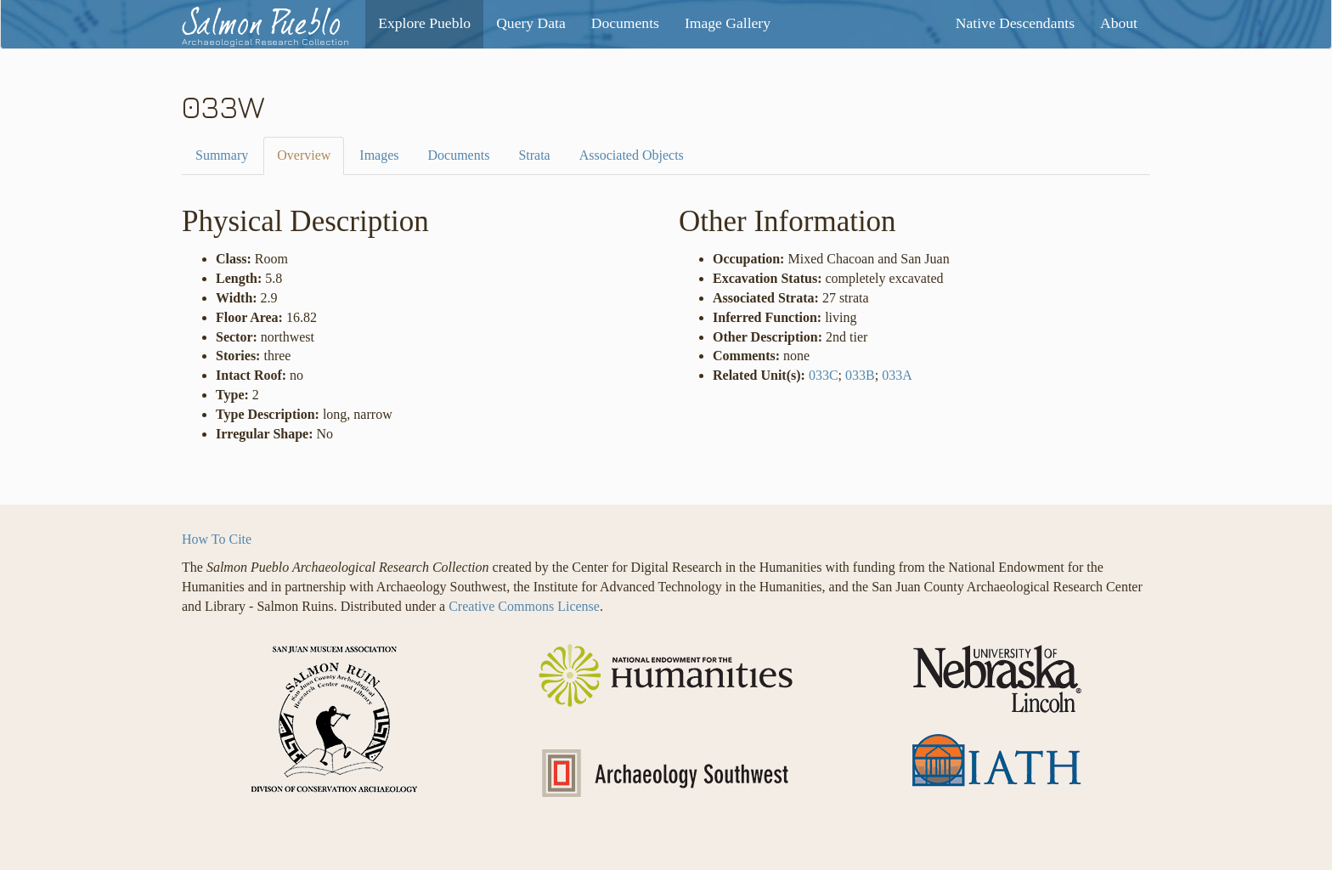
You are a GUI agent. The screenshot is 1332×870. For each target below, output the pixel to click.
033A (897, 375)
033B (860, 375)
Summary (221, 155)
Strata (534, 155)
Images (378, 155)
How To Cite (216, 539)
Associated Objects (631, 155)
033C (823, 375)
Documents (459, 155)
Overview (303, 155)
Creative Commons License (524, 606)
